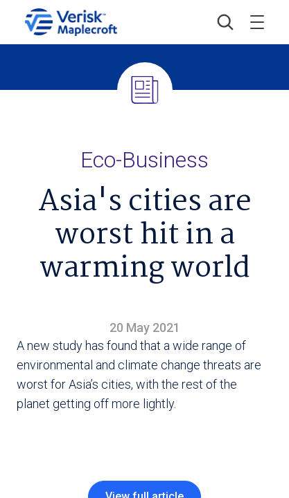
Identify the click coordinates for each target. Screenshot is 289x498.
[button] (225, 22)
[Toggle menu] (257, 22)
